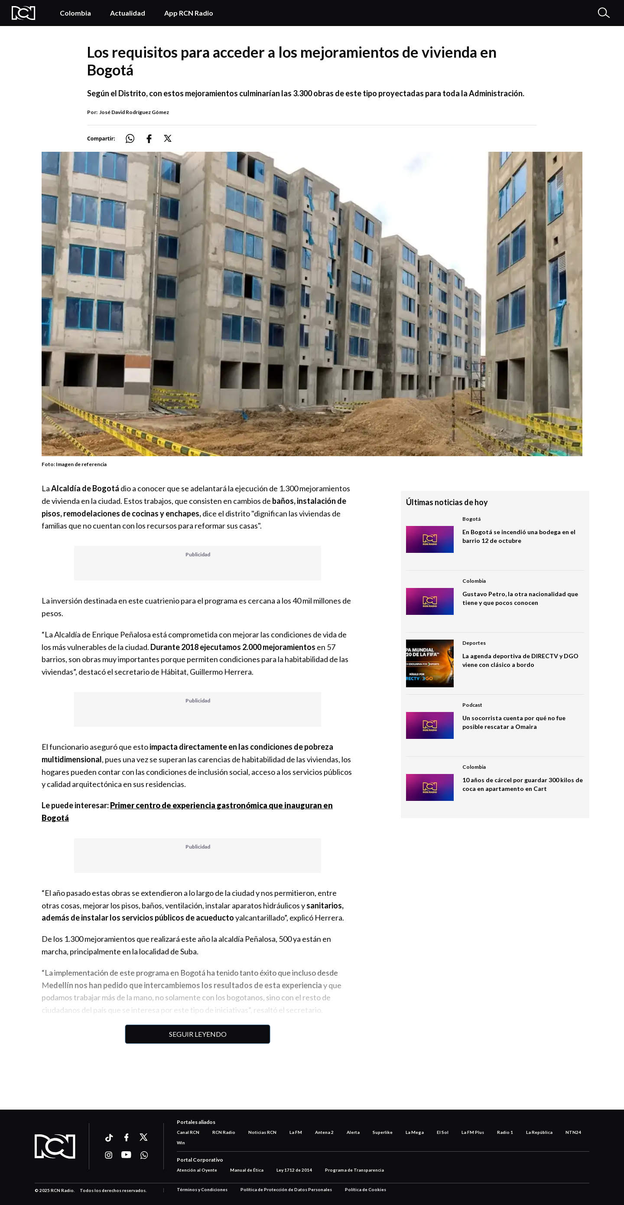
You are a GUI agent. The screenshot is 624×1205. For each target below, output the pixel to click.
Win (181, 1142)
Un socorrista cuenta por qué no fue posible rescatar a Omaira (514, 722)
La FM (295, 1132)
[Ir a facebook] (126, 1137)
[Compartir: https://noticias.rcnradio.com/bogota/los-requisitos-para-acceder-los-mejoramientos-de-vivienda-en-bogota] (135, 138)
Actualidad (127, 13)
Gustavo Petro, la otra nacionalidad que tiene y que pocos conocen (520, 598)
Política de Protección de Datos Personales (286, 1189)
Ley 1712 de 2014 (294, 1169)
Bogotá (471, 519)
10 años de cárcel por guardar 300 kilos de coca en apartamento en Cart (522, 784)
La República (539, 1132)
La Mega (415, 1132)
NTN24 (573, 1132)
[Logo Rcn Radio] (27, 13)
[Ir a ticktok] (108, 1138)
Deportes (474, 643)
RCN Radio (223, 1132)
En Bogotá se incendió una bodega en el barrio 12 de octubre (518, 536)
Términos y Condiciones (202, 1189)
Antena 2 (324, 1132)
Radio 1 (505, 1132)
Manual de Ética (246, 1169)
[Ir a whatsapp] (144, 1155)
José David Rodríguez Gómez (134, 112)
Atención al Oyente (197, 1169)
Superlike (383, 1132)
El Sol (442, 1132)
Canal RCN (188, 1132)
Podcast (472, 705)
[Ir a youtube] (126, 1155)
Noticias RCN (262, 1132)
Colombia (75, 13)
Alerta (353, 1132)
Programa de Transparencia (354, 1169)
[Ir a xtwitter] (144, 1137)
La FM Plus (473, 1132)
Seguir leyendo (198, 1034)
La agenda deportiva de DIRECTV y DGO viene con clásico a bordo (520, 660)
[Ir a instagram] (108, 1155)
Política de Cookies (365, 1189)
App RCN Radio (188, 13)
